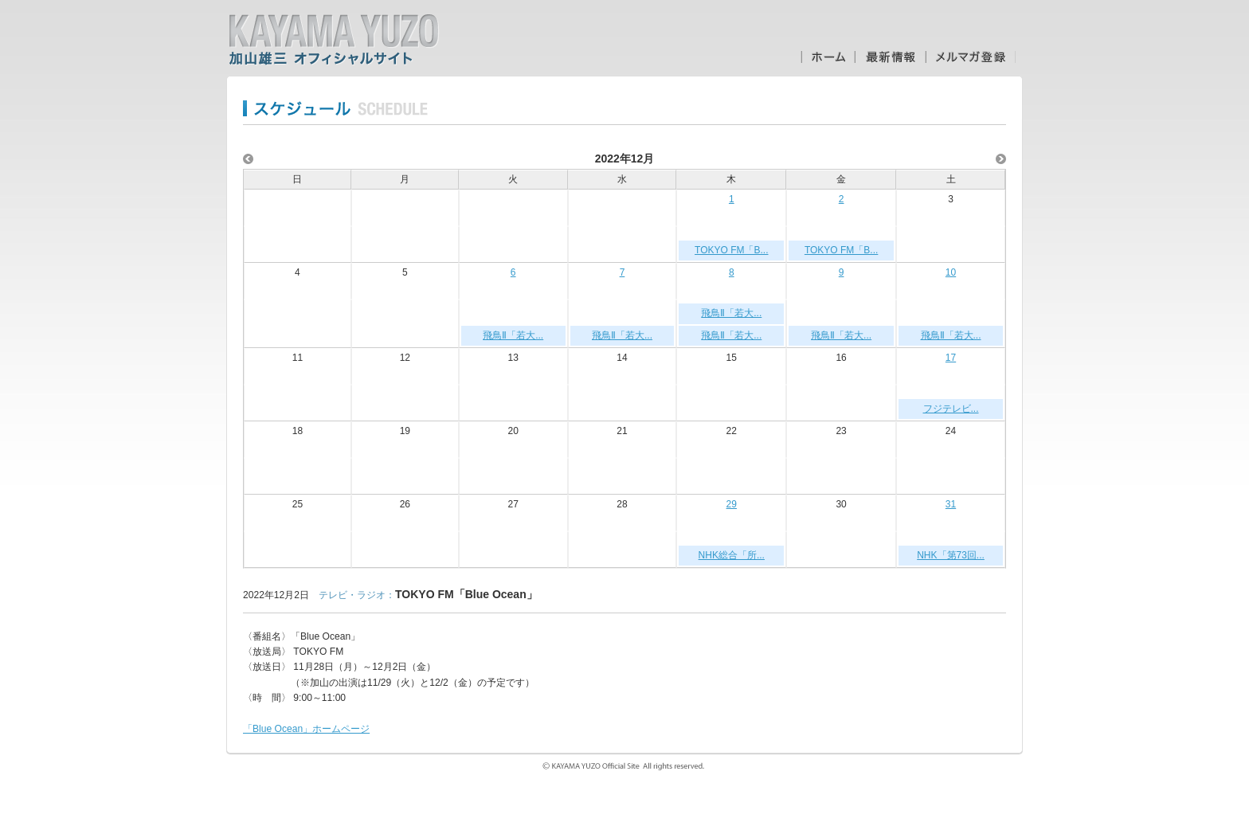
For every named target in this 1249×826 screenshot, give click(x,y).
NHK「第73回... (951, 555)
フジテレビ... (951, 408)
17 (951, 357)
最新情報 (890, 57)
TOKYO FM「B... (731, 250)
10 (951, 272)
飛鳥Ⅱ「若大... (513, 335)
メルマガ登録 (971, 57)
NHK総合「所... (732, 555)
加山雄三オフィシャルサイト (333, 40)
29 (731, 504)
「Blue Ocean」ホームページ (306, 728)
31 (951, 504)
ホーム (828, 57)
